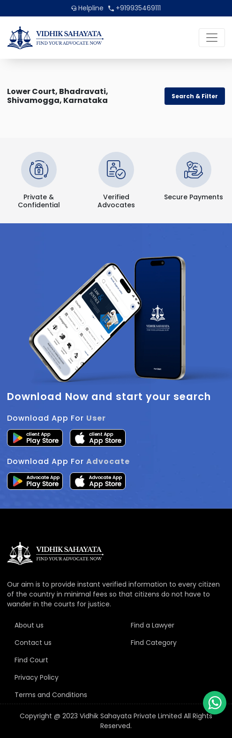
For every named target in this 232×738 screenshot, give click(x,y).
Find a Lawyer (152, 625)
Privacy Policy (37, 677)
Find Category (154, 642)
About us (29, 625)
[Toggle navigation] (212, 37)
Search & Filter (195, 96)
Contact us (33, 642)
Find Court (31, 660)
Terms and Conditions (51, 694)
